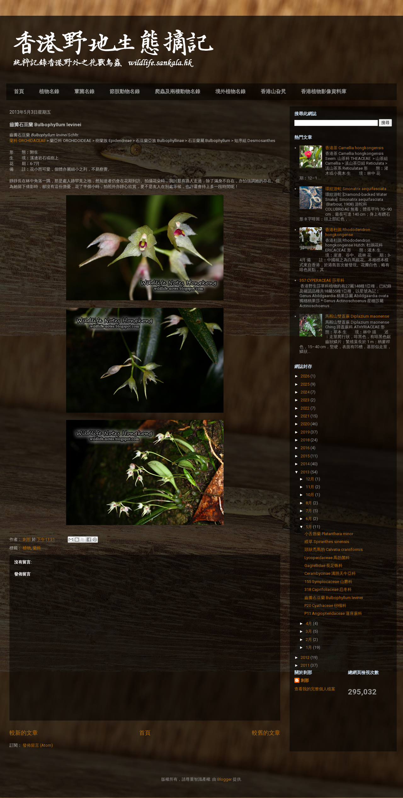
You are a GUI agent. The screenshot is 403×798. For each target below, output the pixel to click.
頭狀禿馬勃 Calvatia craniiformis (333, 549)
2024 (305, 392)
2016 (305, 447)
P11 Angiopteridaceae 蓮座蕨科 (333, 613)
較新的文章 (23, 732)
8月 (309, 503)
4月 (309, 623)
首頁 (19, 91)
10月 (310, 494)
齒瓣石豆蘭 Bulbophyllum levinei (333, 597)
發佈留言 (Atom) (38, 745)
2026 (305, 376)
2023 (305, 400)
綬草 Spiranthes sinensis (326, 541)
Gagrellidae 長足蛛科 (323, 565)
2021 (305, 416)
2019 (305, 432)
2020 (305, 424)
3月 (309, 631)
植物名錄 (49, 91)
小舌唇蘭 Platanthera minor (328, 533)
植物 (27, 548)
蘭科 (37, 548)
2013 (305, 472)
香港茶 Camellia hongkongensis (354, 147)
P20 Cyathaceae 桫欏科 (325, 605)
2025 (305, 384)
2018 (305, 440)
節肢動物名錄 (125, 91)
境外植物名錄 (230, 91)
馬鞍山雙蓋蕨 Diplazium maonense (357, 316)
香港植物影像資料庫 (323, 91)
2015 (305, 456)
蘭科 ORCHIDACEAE (27, 140)
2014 (305, 463)
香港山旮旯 (273, 91)
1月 (309, 647)
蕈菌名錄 (84, 91)
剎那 (305, 680)
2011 (305, 665)
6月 (309, 518)
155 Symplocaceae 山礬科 (328, 581)
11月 (310, 486)
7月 (309, 510)
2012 (305, 657)
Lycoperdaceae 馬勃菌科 (327, 557)
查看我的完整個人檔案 (314, 689)
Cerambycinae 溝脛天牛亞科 (330, 573)
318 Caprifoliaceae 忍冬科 (328, 589)
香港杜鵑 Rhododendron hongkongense (347, 232)
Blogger (224, 779)
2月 (309, 639)
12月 (310, 479)
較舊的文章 (266, 732)
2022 (305, 408)
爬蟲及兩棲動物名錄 (177, 91)
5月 (309, 526)
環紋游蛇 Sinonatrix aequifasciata (355, 188)
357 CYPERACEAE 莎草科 (321, 280)
